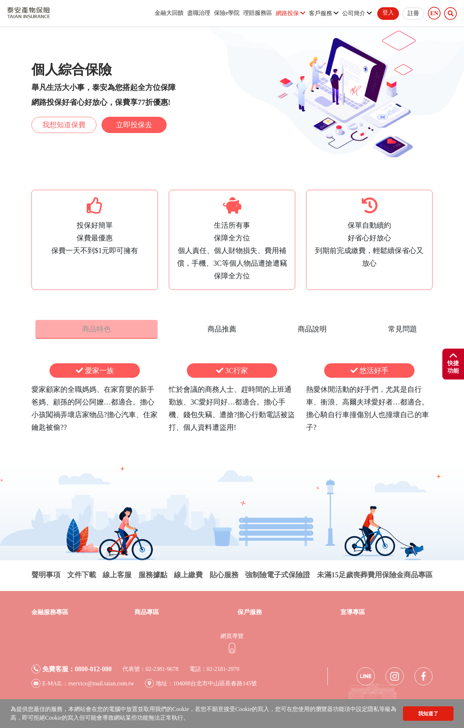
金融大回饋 (169, 13)
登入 (388, 12)
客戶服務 (324, 13)
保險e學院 (227, 13)
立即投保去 (134, 125)
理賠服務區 (257, 13)
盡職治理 (198, 13)
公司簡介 (357, 13)
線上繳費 (188, 573)
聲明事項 (45, 573)
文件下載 (81, 573)
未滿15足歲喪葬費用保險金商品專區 (375, 573)
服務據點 (152, 573)
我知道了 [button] (428, 713)
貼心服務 (224, 573)
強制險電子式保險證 (277, 573)
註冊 (413, 13)
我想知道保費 (64, 125)
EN (434, 13)
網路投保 (290, 13)
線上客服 (117, 573)
